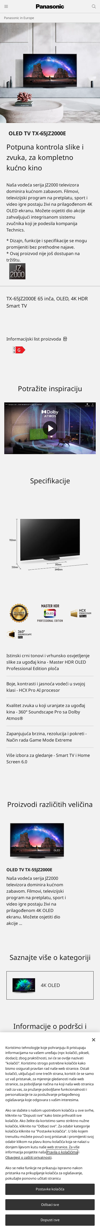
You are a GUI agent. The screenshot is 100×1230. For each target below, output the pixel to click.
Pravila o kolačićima (62, 1152)
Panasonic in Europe (19, 18)
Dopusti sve (50, 1219)
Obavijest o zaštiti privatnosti (28, 1157)
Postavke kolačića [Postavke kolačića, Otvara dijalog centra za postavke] (50, 1189)
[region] (50, 1131)
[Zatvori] (93, 1040)
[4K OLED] (50, 985)
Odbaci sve (50, 1204)
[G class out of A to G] (19, 349)
